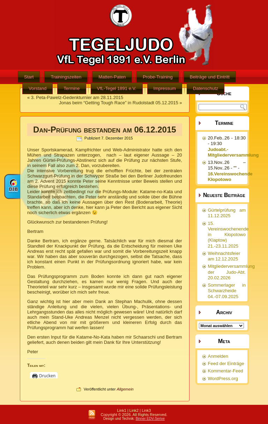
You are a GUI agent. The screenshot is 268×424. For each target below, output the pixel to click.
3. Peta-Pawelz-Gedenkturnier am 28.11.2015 (77, 97)
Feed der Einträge (226, 363)
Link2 (134, 410)
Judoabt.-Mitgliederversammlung (233, 152)
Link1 (121, 410)
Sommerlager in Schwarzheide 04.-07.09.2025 (227, 290)
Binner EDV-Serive (150, 419)
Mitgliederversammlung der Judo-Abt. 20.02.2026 (231, 272)
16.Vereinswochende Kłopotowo (230, 176)
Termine (72, 88)
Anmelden (218, 356)
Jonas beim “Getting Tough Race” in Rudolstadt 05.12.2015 (118, 102)
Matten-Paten (112, 77)
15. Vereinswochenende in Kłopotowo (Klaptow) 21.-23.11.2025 (228, 235)
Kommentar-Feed (225, 370)
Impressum (165, 88)
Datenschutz (205, 88)
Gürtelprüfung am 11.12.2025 (227, 212)
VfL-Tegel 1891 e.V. (116, 88)
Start (29, 77)
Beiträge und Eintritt (210, 77)
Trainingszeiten (66, 77)
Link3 (146, 410)
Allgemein (125, 389)
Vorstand (37, 88)
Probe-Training (158, 77)
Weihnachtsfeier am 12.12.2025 (224, 256)
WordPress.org (223, 378)
